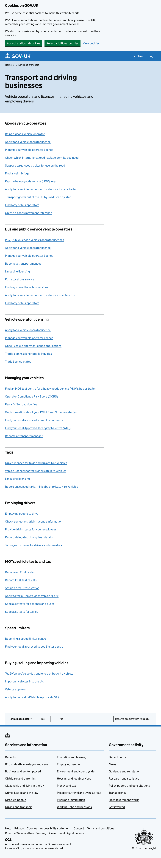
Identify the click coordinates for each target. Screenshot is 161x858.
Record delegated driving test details (29, 537)
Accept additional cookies (23, 43)
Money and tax (66, 785)
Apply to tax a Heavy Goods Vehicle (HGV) (32, 596)
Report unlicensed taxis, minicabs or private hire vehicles (41, 486)
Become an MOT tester (20, 572)
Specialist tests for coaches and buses (30, 604)
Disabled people (15, 800)
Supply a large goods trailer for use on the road (35, 165)
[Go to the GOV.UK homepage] (18, 56)
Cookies (32, 828)
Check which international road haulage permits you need (42, 157)
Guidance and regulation (124, 771)
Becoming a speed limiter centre (26, 638)
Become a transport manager (24, 263)
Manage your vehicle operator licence (29, 150)
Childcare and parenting (20, 778)
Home (8, 64)
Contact (78, 828)
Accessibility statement (55, 828)
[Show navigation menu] (138, 56)
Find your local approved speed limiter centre (34, 420)
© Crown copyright (143, 848)
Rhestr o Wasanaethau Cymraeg (25, 833)
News (112, 764)
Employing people (68, 764)
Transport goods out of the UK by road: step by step (38, 197)
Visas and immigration (71, 800)
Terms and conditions (100, 828)
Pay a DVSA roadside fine (21, 404)
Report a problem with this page (132, 718)
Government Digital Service (66, 833)
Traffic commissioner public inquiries (28, 354)
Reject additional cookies (62, 43)
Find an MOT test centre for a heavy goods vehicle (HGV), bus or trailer (50, 388)
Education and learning (71, 757)
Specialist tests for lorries (21, 611)
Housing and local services (74, 778)
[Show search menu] (151, 56)
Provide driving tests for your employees (30, 529)
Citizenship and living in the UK (24, 785)
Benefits (10, 757)
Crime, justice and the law (21, 793)
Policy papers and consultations (129, 785)
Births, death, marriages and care (26, 764)
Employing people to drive (21, 513)
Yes (46, 718)
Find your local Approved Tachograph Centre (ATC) (37, 428)
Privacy (19, 828)
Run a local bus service (19, 279)
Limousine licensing (17, 271)
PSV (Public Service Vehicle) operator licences (34, 240)
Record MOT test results (21, 580)
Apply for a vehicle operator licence (28, 142)
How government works (124, 800)
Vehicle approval (15, 689)
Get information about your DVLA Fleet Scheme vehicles (41, 412)
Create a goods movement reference (28, 213)
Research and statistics (124, 778)
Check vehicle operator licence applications (33, 346)
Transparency (117, 793)
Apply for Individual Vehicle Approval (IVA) (32, 697)
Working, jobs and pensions (74, 807)
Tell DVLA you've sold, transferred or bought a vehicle (39, 673)
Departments (117, 757)
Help (8, 828)
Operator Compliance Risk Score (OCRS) (31, 396)
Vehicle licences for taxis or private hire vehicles (35, 471)
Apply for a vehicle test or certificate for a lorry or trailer (41, 189)
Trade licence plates (18, 361)
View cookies (91, 43)
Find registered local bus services (26, 287)
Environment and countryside (75, 771)
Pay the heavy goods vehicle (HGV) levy (30, 181)
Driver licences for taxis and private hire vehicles (36, 463)
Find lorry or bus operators (22, 205)
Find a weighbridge (17, 173)
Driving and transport (27, 64)
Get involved (117, 807)
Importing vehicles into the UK (24, 681)
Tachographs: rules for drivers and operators (33, 545)
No (64, 718)
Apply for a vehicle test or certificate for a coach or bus (40, 295)
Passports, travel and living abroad (79, 793)
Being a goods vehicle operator (25, 134)
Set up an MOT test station (22, 588)
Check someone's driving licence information (33, 521)
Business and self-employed (23, 771)
